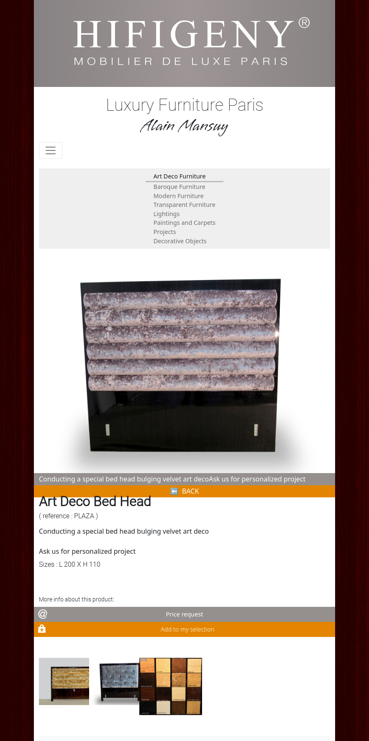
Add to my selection (187, 629)
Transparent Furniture (184, 205)
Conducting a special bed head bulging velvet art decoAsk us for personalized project (172, 479)
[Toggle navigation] (50, 150)
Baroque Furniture (179, 187)
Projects (165, 232)
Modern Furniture (179, 196)
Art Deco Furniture (180, 176)
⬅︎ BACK (184, 491)
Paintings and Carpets (184, 223)
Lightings (167, 214)
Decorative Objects (180, 241)
